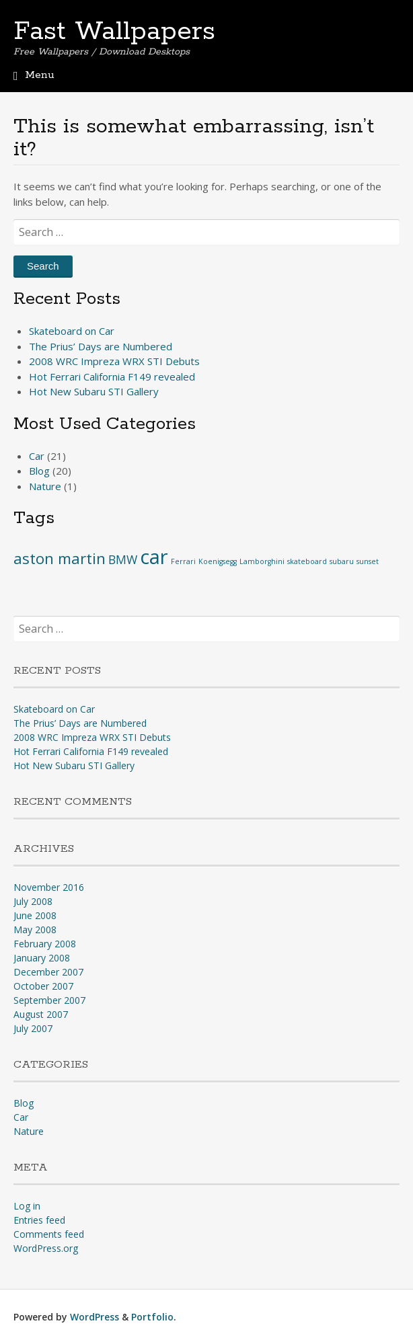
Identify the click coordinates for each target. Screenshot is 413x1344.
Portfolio (152, 1316)
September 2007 (49, 1000)
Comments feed (48, 1234)
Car (36, 456)
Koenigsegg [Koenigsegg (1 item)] (217, 561)
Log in (26, 1205)
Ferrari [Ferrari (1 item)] (183, 561)
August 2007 (40, 1014)
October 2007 (43, 986)
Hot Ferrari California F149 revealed (112, 376)
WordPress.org (45, 1248)
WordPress (94, 1316)
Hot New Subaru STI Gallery (94, 391)
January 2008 (41, 957)
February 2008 (44, 943)
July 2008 (32, 901)
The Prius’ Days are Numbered (100, 346)
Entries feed (39, 1220)
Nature (45, 486)
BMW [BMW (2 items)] (122, 559)
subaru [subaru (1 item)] (342, 561)
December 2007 (48, 971)
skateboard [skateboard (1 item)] (307, 561)
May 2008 (35, 929)
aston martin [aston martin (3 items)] (59, 558)
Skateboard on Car (71, 331)
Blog (39, 470)
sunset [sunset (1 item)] (367, 561)
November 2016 (48, 887)
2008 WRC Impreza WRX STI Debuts (114, 361)
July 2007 (32, 1028)
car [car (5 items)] (154, 556)
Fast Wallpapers (114, 31)
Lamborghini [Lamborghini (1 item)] (262, 561)
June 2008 (35, 915)
